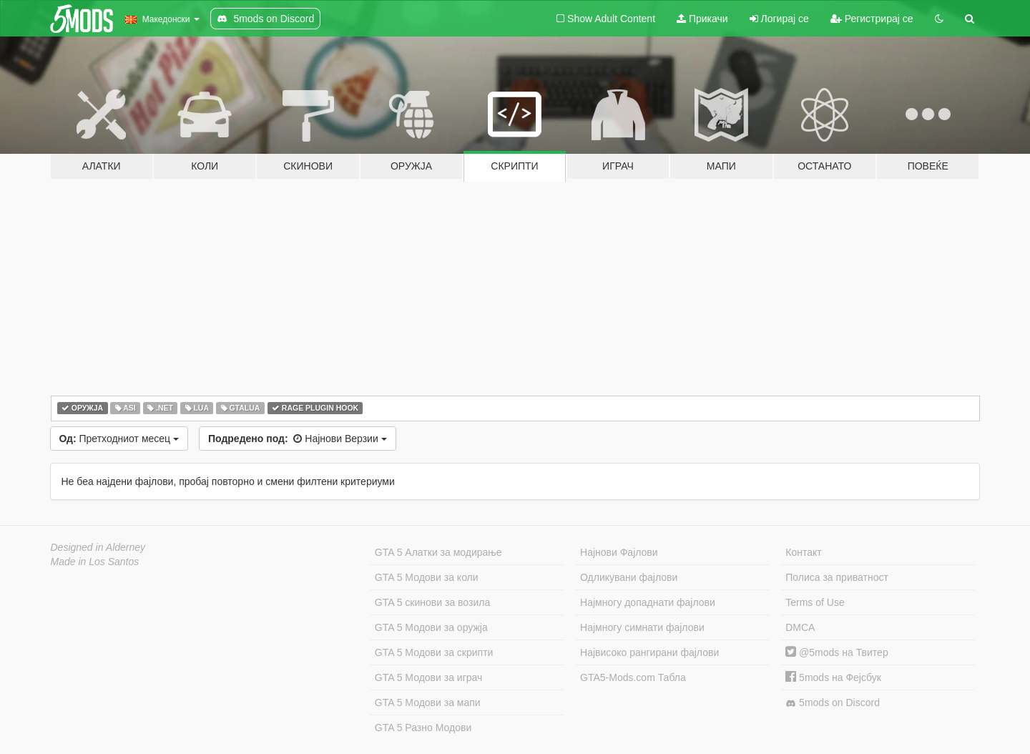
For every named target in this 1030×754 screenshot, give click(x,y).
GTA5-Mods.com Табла (633, 677)
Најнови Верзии (297, 438)
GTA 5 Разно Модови (423, 727)
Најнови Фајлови (619, 552)
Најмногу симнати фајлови (642, 627)
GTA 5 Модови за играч (429, 677)
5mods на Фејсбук (833, 677)
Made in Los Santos (95, 561)
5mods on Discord (832, 703)
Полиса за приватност (836, 577)
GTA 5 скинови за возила (432, 602)
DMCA (800, 627)
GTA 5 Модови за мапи (428, 702)
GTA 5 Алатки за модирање (438, 552)
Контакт (803, 552)
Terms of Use (814, 602)
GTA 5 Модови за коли (427, 577)
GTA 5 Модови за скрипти (434, 652)
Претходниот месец (119, 438)
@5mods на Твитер (836, 652)
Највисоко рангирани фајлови (649, 652)
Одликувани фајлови (628, 577)
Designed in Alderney (98, 547)
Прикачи (702, 18)
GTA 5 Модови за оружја (431, 627)
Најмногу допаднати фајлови (647, 602)
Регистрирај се (871, 18)
